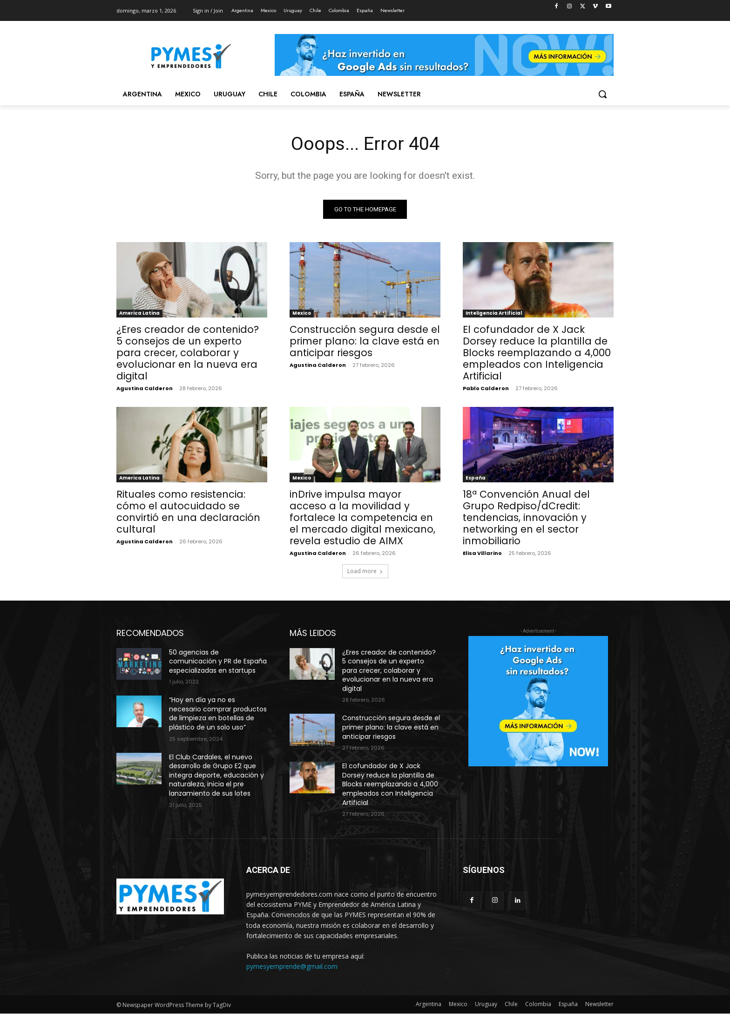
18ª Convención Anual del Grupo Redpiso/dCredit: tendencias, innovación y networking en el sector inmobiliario (526, 517)
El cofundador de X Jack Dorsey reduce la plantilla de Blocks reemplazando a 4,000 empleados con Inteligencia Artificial (537, 353)
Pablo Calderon (486, 388)
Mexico (301, 313)
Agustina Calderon (144, 388)
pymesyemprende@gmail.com (292, 966)
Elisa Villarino (482, 553)
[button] (602, 94)
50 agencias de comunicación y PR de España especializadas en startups (218, 661)
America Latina (139, 313)
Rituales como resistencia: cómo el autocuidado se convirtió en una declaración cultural (188, 511)
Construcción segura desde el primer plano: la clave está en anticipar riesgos (365, 341)
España (476, 477)
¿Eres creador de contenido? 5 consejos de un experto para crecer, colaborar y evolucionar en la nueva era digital (187, 353)
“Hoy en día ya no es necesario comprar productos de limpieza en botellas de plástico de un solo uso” (218, 714)
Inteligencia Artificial (494, 313)
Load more (365, 571)
